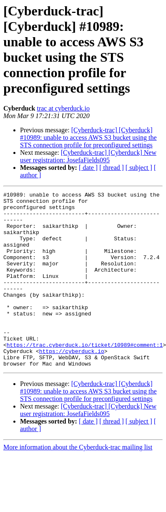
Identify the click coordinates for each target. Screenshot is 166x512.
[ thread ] (111, 167)
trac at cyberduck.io (63, 108)
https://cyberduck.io (71, 383)
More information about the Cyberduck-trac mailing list (77, 482)
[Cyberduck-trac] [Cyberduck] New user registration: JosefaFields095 (88, 156)
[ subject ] (139, 167)
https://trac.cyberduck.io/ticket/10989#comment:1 (85, 376)
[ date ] (88, 167)
